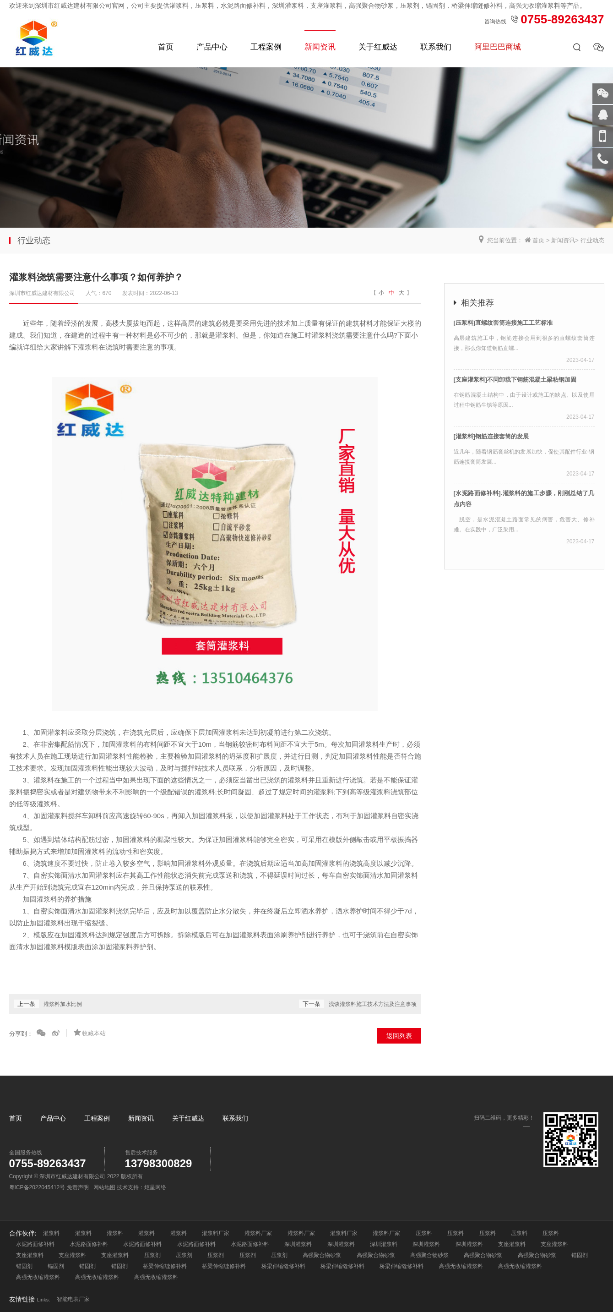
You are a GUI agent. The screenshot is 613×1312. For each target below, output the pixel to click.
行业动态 (592, 240)
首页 (166, 47)
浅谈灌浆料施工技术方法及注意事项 (373, 1004)
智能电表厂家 (73, 1299)
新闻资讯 (320, 47)
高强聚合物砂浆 (322, 1255)
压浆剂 (152, 1255)
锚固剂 (579, 1255)
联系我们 (435, 47)
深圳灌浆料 (298, 1244)
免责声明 (78, 1187)
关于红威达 (377, 47)
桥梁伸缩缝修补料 (165, 1266)
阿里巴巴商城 (497, 47)
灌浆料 (51, 1233)
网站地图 (104, 1187)
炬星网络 (155, 1187)
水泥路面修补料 (35, 1244)
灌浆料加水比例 (62, 1004)
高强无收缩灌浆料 (461, 1266)
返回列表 (399, 1035)
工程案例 (266, 47)
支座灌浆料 (512, 1244)
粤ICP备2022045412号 (37, 1187)
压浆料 (424, 1233)
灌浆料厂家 (215, 1233)
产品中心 (212, 47)
